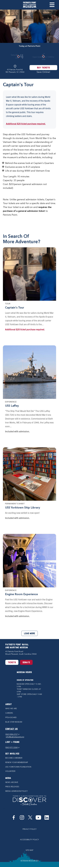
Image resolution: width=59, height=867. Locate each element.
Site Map (29, 850)
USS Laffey (12, 405)
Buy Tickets (43, 68)
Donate (26, 662)
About (8, 704)
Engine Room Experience (21, 594)
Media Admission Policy (16, 791)
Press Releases (12, 787)
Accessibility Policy (29, 840)
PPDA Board (11, 717)
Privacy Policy (30, 829)
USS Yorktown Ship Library (22, 507)
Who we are (11, 708)
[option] (29, 26)
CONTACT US (11, 729)
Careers (9, 713)
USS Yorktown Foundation (18, 767)
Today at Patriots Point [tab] (29, 46)
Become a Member (13, 758)
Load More (29, 633)
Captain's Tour (14, 307)
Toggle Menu (52, 5)
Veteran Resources (29, 861)
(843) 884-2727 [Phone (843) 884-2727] (12, 734)
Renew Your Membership (16, 762)
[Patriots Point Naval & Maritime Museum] (29, 5)
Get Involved (12, 754)
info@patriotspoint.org (15, 737)
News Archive (11, 782)
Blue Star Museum (13, 722)
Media (8, 778)
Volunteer (10, 771)
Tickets (12, 662)
